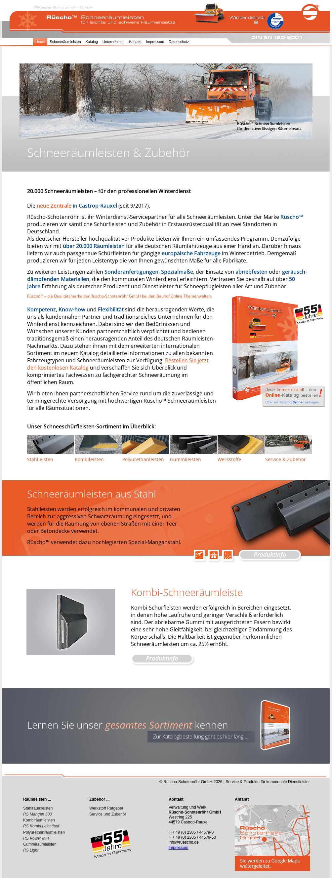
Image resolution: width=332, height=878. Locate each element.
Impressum (155, 42)
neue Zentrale (54, 205)
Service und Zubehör (107, 814)
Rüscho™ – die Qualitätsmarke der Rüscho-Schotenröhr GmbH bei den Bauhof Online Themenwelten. (119, 296)
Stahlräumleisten (38, 808)
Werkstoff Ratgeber (106, 808)
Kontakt (135, 42)
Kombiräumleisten (39, 820)
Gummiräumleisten (40, 844)
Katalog (92, 42)
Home (40, 42)
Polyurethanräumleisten (44, 832)
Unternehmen (114, 42)
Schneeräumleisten (65, 42)
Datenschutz (179, 42)
